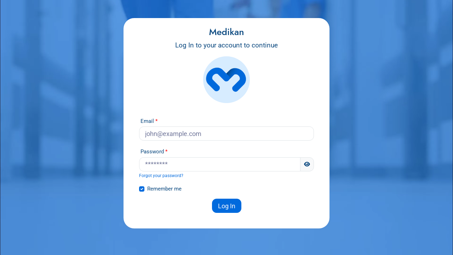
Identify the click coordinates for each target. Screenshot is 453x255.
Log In (226, 206)
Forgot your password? (161, 175)
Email (147, 121)
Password (152, 151)
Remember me (164, 189)
